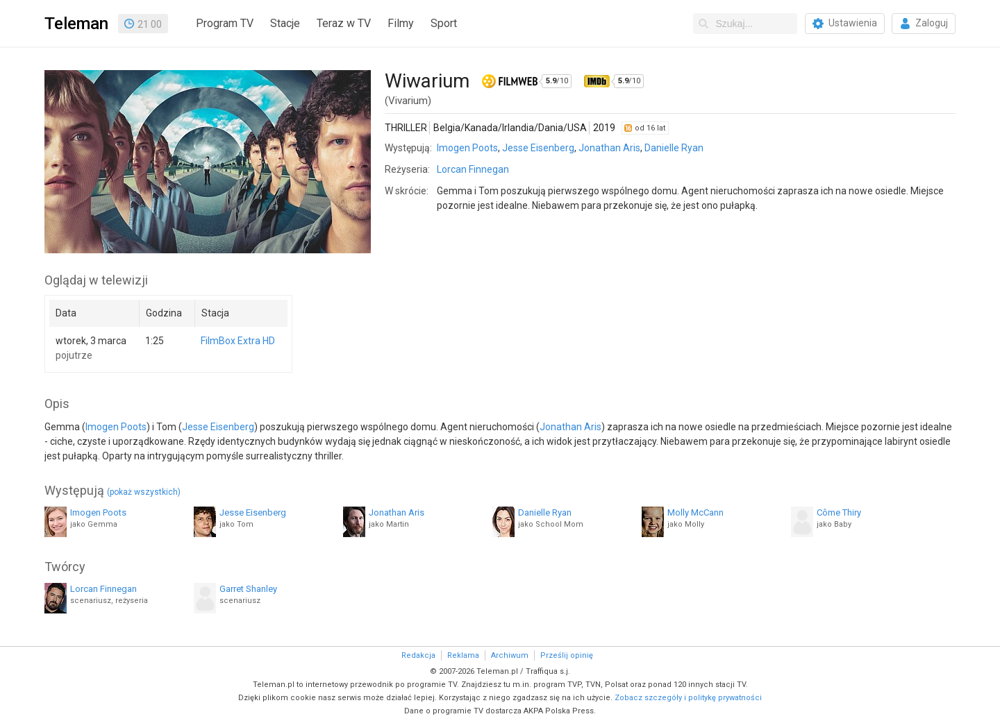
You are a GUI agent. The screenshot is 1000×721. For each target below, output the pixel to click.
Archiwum (509, 655)
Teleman (76, 23)
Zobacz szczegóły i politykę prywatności (688, 697)
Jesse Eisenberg (538, 147)
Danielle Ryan (673, 147)
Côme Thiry (839, 512)
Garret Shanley (248, 589)
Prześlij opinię (566, 655)
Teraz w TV (344, 23)
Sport (444, 23)
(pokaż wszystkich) (144, 492)
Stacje (285, 23)
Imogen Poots (467, 147)
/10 (557, 80)
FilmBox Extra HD (238, 340)
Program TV (224, 23)
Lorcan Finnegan (473, 169)
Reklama (463, 655)
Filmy (401, 23)
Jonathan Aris (609, 147)
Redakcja (418, 655)
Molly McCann (695, 512)
